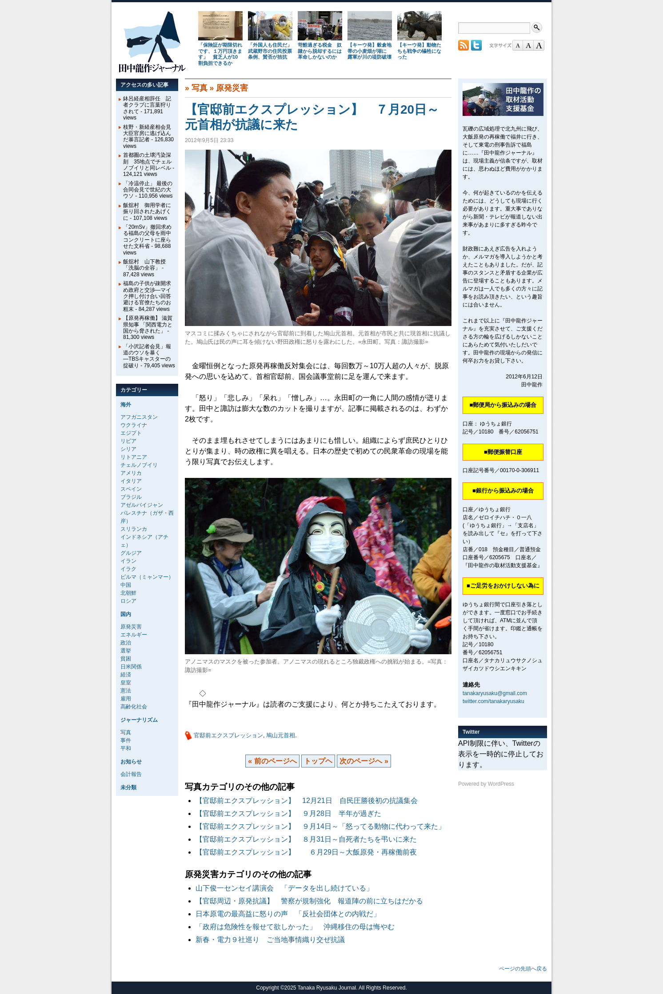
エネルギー (133, 635)
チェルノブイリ (139, 465)
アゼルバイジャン (141, 505)
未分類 (128, 787)
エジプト (131, 433)
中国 (125, 585)
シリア (128, 449)
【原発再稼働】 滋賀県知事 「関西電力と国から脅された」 (147, 324)
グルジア (131, 553)
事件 (125, 740)
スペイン (131, 489)
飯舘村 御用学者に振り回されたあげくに (147, 211)
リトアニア (133, 457)
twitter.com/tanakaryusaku (493, 701)
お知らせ (131, 762)
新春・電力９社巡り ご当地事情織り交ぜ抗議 (270, 939)
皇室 (125, 683)
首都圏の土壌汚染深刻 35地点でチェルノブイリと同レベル (147, 161)
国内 (125, 614)
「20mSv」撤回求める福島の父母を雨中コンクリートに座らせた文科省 (147, 236)
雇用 (125, 699)
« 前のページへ (272, 761)
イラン (128, 561)
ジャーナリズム (139, 720)
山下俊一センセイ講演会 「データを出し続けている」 (284, 888)
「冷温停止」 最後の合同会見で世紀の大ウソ (147, 189)
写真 (200, 87)
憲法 (125, 691)
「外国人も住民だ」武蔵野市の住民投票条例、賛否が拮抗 (270, 51)
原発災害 (232, 87)
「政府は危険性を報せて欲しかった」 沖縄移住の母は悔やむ (295, 926)
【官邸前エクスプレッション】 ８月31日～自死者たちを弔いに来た (306, 839)
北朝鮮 (128, 593)
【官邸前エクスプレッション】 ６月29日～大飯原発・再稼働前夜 (306, 852)
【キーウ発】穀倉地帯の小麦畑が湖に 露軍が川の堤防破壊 (369, 51)
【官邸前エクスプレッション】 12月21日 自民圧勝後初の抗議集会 (307, 800)
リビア (128, 441)
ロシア (128, 601)
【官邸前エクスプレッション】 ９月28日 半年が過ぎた (288, 813)
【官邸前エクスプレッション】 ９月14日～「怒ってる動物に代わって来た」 (320, 826)
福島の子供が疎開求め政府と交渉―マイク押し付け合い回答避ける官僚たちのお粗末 (147, 296)
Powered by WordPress (486, 784)
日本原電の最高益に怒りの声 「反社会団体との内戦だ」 (288, 914)
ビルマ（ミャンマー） (147, 577)
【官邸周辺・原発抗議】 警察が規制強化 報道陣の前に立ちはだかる (313, 901)
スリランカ (133, 529)
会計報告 (131, 774)
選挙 (125, 651)
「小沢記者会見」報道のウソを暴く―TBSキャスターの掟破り (147, 356)
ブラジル (131, 497)
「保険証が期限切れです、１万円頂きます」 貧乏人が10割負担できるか (220, 54)
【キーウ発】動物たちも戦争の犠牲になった (419, 51)
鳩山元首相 (280, 735)
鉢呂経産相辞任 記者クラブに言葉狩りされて (147, 105)
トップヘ (318, 761)
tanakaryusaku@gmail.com (495, 693)
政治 (125, 643)
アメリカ (131, 473)
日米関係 (131, 667)
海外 (125, 405)
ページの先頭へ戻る (523, 969)
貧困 (125, 659)
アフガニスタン (139, 417)
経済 (125, 675)
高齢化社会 (133, 707)
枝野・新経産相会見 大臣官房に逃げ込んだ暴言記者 (149, 133)
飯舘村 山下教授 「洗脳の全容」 (144, 264)
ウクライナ (133, 425)
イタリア (131, 481)
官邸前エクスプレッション (228, 735)
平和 (125, 748)
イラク (128, 569)
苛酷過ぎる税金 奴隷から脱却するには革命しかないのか (320, 51)
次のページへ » (363, 761)
